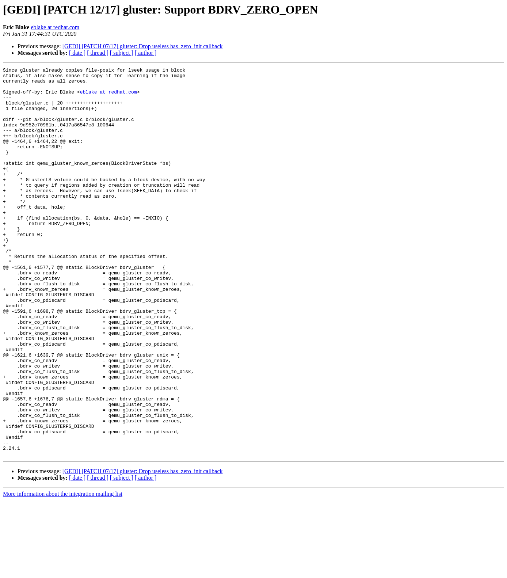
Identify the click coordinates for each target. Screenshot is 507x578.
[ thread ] (97, 53)
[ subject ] (121, 53)
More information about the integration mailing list (62, 572)
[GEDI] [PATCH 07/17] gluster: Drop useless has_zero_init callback (142, 46)
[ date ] (77, 53)
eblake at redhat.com (55, 27)
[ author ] (146, 53)
